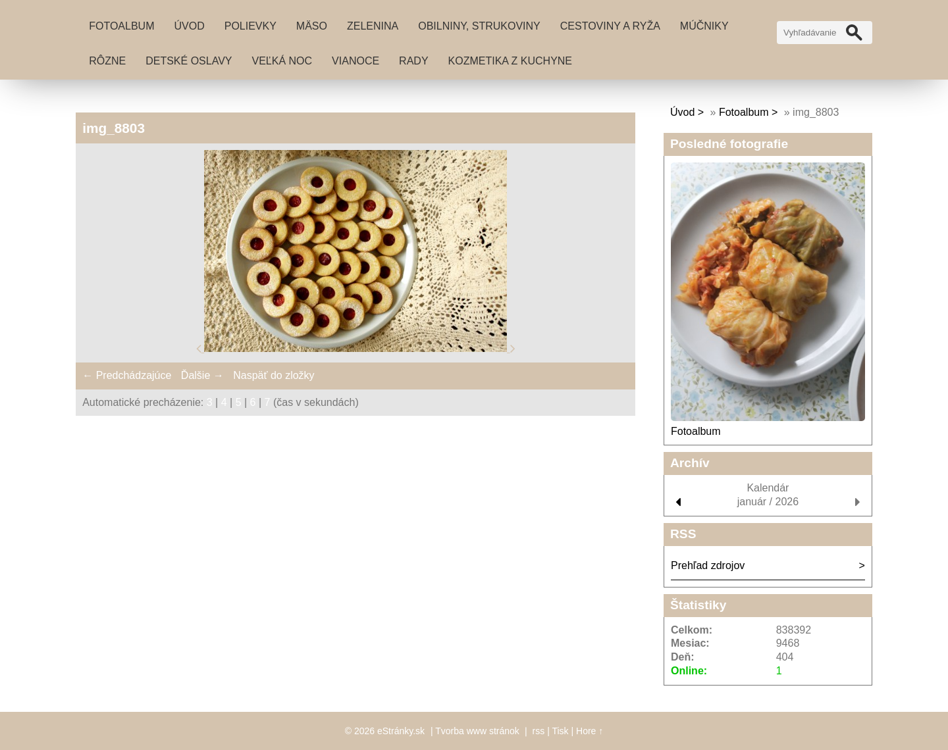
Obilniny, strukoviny (479, 26)
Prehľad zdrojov (708, 565)
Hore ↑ (589, 731)
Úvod (189, 26)
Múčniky (704, 26)
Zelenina (372, 26)
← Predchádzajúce (126, 375)
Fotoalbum (121, 26)
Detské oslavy (188, 60)
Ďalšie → (202, 375)
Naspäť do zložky (273, 375)
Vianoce (355, 60)
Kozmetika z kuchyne (510, 60)
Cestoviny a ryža (610, 26)
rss (539, 731)
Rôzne (107, 60)
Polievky (250, 26)
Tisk (560, 731)
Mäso (311, 26)
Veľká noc (282, 60)
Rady (413, 60)
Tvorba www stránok (477, 731)
